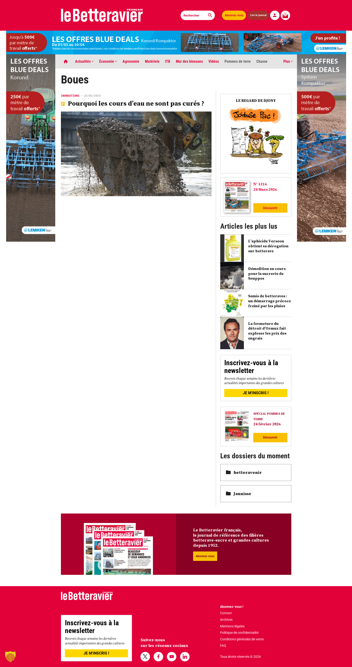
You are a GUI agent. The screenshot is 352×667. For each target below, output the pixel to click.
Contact (226, 613)
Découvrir (270, 208)
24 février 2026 (267, 424)
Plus (288, 61)
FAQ (223, 645)
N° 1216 (260, 183)
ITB (167, 61)
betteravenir (244, 472)
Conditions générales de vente (242, 639)
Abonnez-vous (234, 15)
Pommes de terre (238, 61)
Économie (108, 61)
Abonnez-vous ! (231, 607)
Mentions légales (232, 626)
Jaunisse (238, 494)
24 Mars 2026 (265, 189)
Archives (226, 619)
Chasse (261, 61)
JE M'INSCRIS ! (255, 393)
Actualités (84, 61)
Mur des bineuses (189, 61)
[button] (10, 656)
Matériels (152, 61)
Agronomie (131, 61)
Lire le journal (258, 15)
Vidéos (213, 61)
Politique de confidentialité (239, 632)
